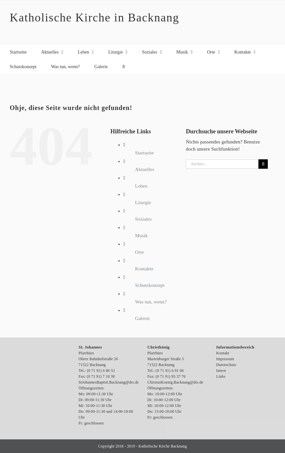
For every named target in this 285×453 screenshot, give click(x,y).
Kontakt (222, 353)
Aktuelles (144, 169)
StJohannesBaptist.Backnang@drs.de (108, 382)
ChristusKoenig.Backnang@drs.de (175, 382)
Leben (141, 186)
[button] (123, 66)
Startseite (144, 152)
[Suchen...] (222, 164)
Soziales (143, 219)
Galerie (142, 318)
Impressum (225, 359)
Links (220, 376)
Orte (139, 252)
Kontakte (144, 268)
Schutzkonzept (149, 285)
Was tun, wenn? (151, 301)
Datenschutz (226, 364)
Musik (141, 235)
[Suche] (263, 164)
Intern (221, 370)
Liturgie (143, 202)
